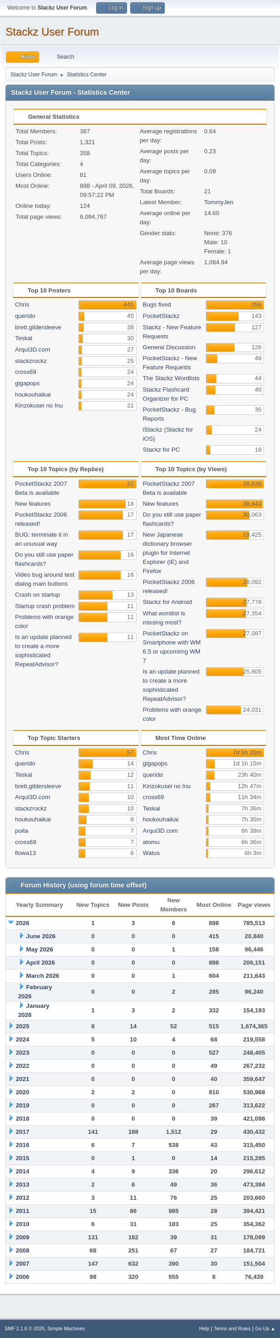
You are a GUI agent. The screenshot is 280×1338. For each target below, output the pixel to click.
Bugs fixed (157, 304)
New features (33, 503)
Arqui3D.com (32, 349)
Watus (151, 853)
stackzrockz (31, 360)
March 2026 (42, 975)
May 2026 (39, 949)
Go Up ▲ (265, 1328)
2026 (23, 923)
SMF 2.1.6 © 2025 (25, 1328)
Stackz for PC (161, 449)
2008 (23, 1250)
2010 (23, 1224)
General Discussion (169, 347)
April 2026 (40, 962)
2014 (23, 1171)
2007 (23, 1263)
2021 (23, 1079)
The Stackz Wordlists (171, 378)
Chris (22, 304)
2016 (23, 1145)
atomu (151, 842)
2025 (23, 1026)
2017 (23, 1131)
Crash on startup (37, 594)
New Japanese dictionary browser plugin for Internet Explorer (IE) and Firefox (167, 552)
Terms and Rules (232, 1328)
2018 (23, 1118)
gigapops (27, 383)
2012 (23, 1197)
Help (204, 1328)
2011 (23, 1210)
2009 (23, 1237)
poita (21, 830)
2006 (23, 1276)
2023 (23, 1052)
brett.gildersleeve (38, 327)
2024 (23, 1039)
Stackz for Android (167, 602)
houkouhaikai (33, 394)
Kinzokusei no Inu (39, 405)
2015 (23, 1158)
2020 (23, 1092)
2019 (23, 1105)
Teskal (23, 338)
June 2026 (40, 936)
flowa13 (25, 853)
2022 (23, 1065)
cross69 (25, 371)
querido (25, 315)
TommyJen (218, 202)
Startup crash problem (45, 606)
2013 (23, 1184)
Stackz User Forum (52, 31)
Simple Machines (66, 1328)
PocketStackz (161, 315)
